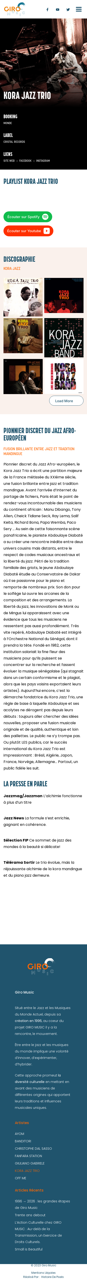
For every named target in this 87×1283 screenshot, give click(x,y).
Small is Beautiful (28, 1249)
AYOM (19, 1133)
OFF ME (20, 1178)
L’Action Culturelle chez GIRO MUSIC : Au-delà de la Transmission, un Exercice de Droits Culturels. (38, 1232)
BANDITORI (23, 1141)
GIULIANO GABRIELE (30, 1163)
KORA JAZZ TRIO (27, 1170)
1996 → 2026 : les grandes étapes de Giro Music (42, 1204)
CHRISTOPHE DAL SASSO (33, 1148)
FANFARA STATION (28, 1156)
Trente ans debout (30, 1215)
